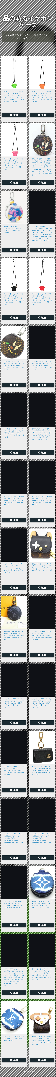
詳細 (14, 115)
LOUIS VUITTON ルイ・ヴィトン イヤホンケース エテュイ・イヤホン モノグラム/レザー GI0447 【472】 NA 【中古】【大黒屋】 (42, 1040)
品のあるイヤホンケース (28, 21)
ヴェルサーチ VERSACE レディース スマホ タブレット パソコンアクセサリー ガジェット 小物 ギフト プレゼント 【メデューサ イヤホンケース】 (14, 703)
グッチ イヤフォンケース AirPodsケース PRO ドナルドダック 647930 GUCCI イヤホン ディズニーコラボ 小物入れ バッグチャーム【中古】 (14, 500)
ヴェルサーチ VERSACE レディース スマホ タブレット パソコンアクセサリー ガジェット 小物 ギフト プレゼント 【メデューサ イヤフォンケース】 (42, 635)
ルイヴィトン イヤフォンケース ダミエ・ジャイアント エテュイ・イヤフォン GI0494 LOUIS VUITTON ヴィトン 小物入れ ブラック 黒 (14, 365)
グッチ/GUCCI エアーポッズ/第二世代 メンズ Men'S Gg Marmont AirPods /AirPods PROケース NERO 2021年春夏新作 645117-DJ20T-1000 (42, 770)
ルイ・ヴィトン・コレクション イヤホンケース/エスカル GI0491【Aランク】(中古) (14, 1038)
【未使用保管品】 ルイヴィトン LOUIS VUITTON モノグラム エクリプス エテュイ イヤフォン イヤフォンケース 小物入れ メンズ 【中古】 (14, 635)
